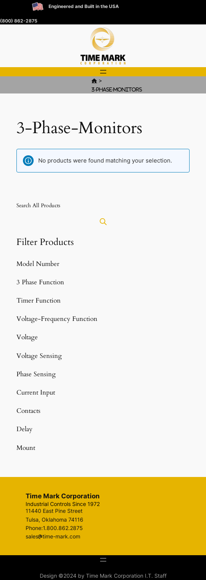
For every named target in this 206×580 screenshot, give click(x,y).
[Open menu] (103, 71)
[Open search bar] (103, 221)
